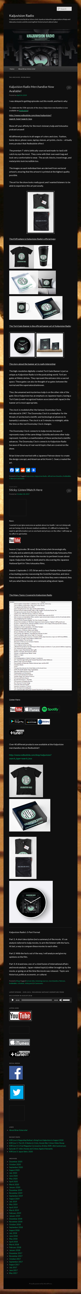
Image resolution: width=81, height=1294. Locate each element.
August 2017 (14, 1265)
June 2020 (13, 1176)
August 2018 (14, 1230)
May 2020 (13, 1179)
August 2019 (14, 1199)
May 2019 (13, 1204)
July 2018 (13, 1233)
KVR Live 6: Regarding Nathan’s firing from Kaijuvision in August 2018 (36, 1140)
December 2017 (15, 1253)
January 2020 (14, 1187)
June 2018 (13, 1236)
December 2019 (15, 1190)
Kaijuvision (30, 476)
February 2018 (15, 1247)
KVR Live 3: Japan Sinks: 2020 (21, 1151)
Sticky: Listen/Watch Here (25, 490)
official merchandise (55, 476)
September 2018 (16, 1227)
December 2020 (15, 1162)
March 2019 (14, 1210)
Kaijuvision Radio (21, 15)
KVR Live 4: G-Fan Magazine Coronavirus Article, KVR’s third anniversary (37, 1146)
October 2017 (15, 1259)
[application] (40, 1000)
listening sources (42, 981)
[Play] (12, 1000)
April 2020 (13, 1181)
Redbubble (23, 110)
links (33, 981)
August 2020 (14, 1170)
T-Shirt (11, 479)
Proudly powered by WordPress (40, 1284)
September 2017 (16, 1262)
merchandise (54, 981)
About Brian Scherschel (26, 69)
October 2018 (15, 1224)
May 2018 (13, 1239)
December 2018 (15, 1219)
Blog (17, 476)
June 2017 (13, 1270)
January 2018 (14, 1250)
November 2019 (15, 1193)
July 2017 (13, 1267)
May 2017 (13, 1273)
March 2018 (14, 1244)
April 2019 (13, 1207)
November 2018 (15, 1222)
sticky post (28, 983)
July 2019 (13, 1201)
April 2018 (13, 1242)
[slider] (37, 1000)
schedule (20, 983)
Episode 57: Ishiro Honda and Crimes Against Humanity (31, 1149)
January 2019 (14, 1216)
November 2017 (15, 1256)
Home (12, 69)
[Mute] (60, 1000)
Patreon (62, 981)
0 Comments (69, 88)
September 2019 (16, 1196)
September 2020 (16, 1167)
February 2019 (15, 1213)
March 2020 (14, 1184)
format (28, 981)
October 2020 (15, 1164)
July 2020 (13, 1173)
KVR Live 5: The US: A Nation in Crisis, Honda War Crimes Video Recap (36, 1143)
